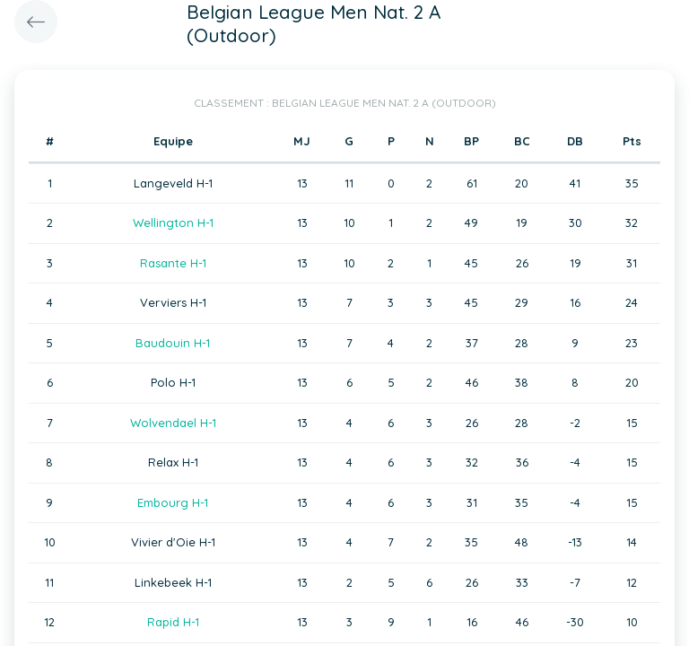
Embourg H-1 (172, 502)
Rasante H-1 (173, 263)
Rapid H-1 (173, 622)
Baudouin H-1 (172, 343)
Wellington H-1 (173, 222)
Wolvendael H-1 (173, 422)
